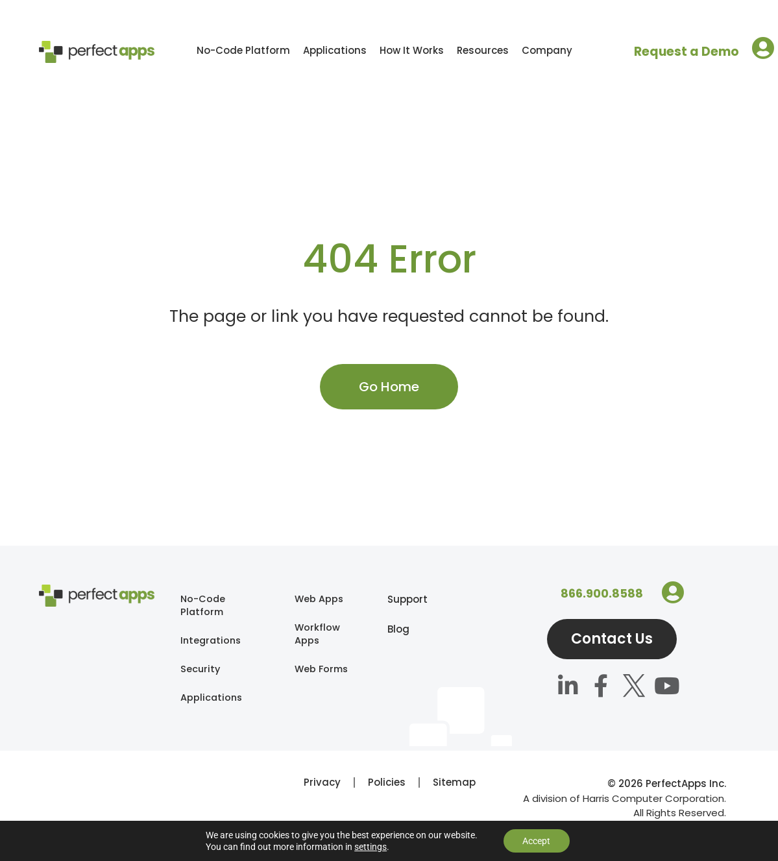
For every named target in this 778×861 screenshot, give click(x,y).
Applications (335, 50)
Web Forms (310, 678)
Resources (483, 50)
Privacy (322, 787)
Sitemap (454, 787)
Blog (393, 629)
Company (547, 50)
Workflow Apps (318, 635)
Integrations (212, 642)
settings (370, 847)
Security (200, 672)
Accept (536, 841)
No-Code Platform (243, 50)
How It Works (412, 50)
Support (393, 599)
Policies (387, 787)
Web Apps (320, 599)
